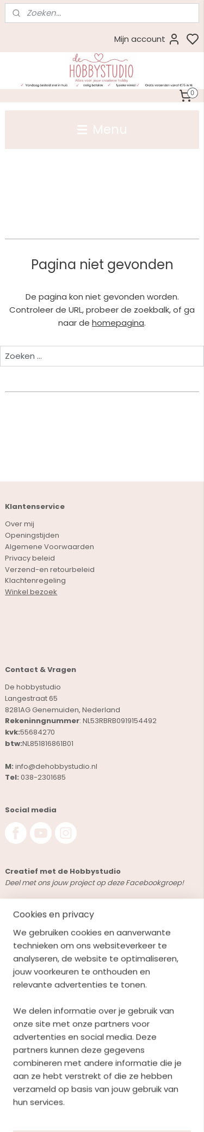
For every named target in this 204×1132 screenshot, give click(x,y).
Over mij (19, 524)
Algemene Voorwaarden (49, 547)
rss (166, 1112)
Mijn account (147, 39)
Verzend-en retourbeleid (50, 569)
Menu (102, 129)
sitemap (144, 1112)
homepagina (118, 322)
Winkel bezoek (31, 592)
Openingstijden (32, 535)
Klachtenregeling (35, 580)
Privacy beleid (30, 558)
